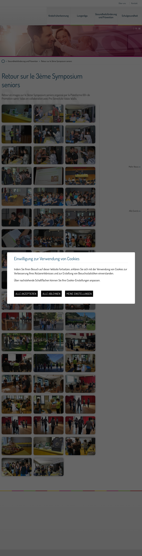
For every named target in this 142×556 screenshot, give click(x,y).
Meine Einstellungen (79, 294)
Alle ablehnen (51, 294)
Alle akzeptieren (25, 294)
